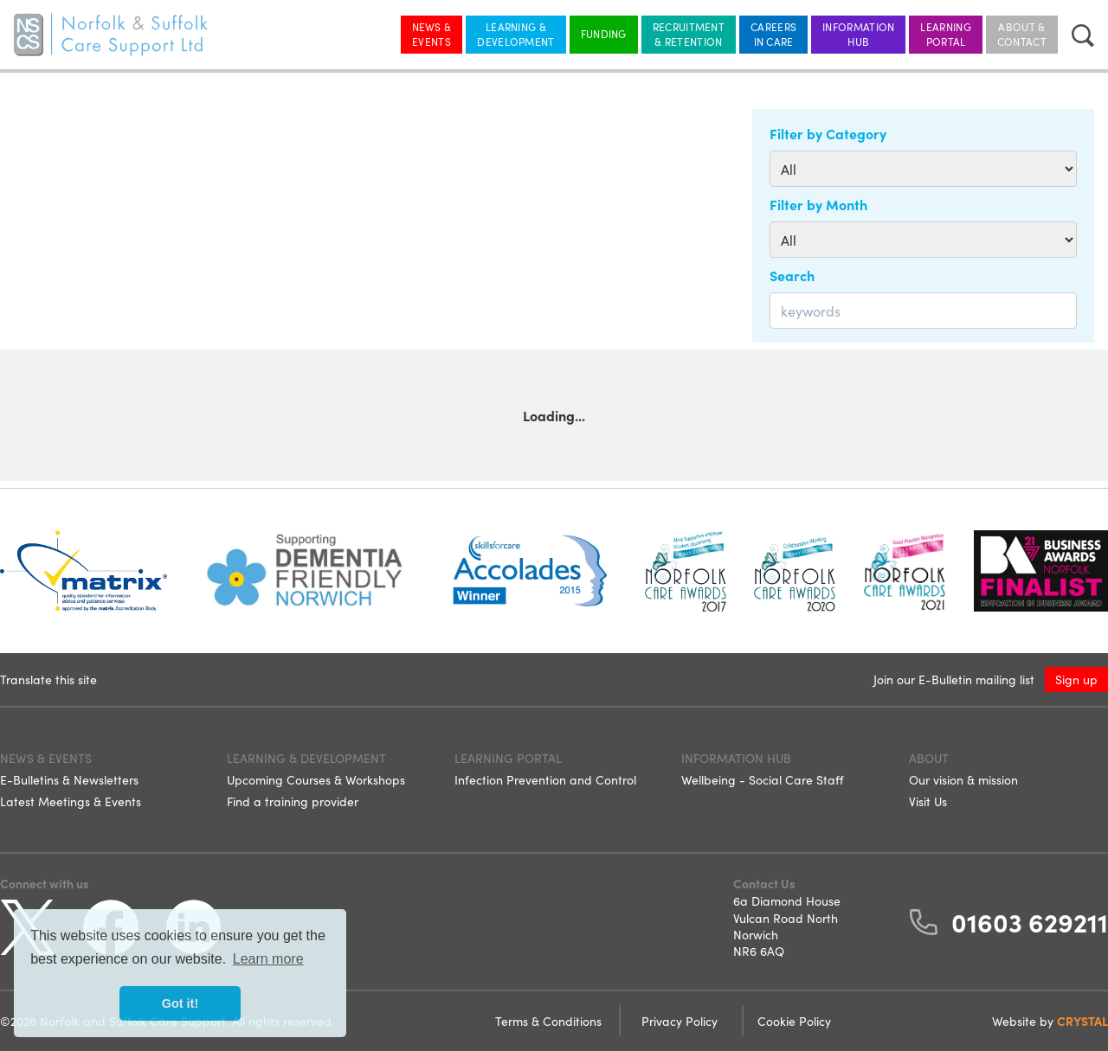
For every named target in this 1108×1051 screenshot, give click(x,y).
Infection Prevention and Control (545, 779)
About (929, 757)
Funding (604, 33)
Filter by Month (818, 204)
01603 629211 (1029, 921)
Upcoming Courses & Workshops (316, 779)
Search (792, 275)
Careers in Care (773, 33)
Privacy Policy (681, 1020)
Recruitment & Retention (689, 33)
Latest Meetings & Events (70, 801)
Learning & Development (515, 33)
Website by (1050, 1020)
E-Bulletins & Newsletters (69, 779)
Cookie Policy (794, 1020)
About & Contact (1022, 33)
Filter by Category (828, 133)
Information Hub (858, 33)
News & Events (432, 33)
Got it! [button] (180, 1003)
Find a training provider (292, 801)
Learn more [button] (268, 959)
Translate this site (48, 679)
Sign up (1076, 679)
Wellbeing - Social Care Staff (762, 779)
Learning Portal (945, 33)
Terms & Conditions (550, 1020)
